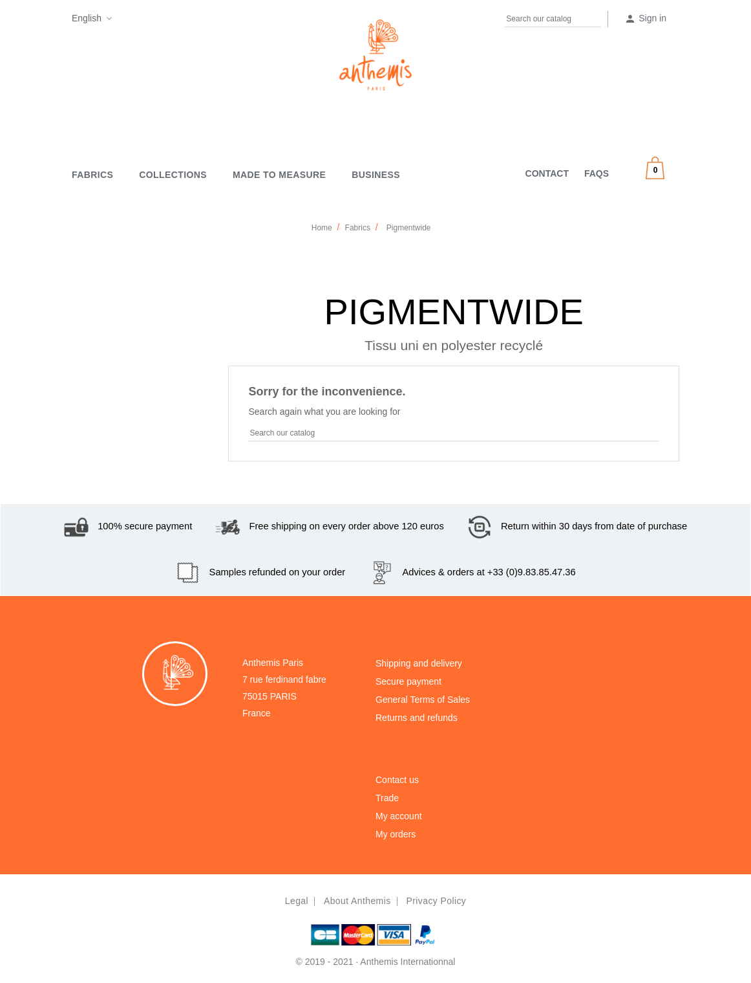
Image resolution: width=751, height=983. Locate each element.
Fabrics (92, 175)
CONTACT (547, 173)
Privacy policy (436, 901)
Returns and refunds (417, 717)
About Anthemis (357, 901)
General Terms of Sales (423, 699)
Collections (173, 175)
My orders (396, 834)
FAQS (596, 173)
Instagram (174, 20)
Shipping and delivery (419, 663)
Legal (296, 901)
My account (399, 816)
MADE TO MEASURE (279, 175)
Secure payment (408, 681)
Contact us (397, 780)
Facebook (124, 20)
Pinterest (149, 20)
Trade (387, 798)
